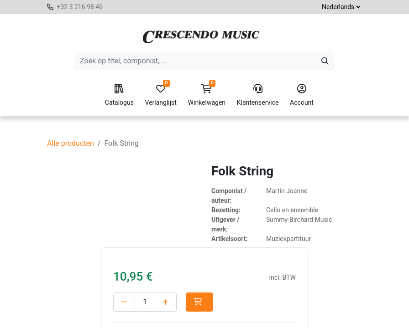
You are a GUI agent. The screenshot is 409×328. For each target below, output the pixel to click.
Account (302, 95)
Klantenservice (258, 95)
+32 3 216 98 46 (80, 6)
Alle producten (70, 143)
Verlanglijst (161, 95)
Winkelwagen (207, 95)
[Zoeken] (325, 61)
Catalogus (119, 95)
